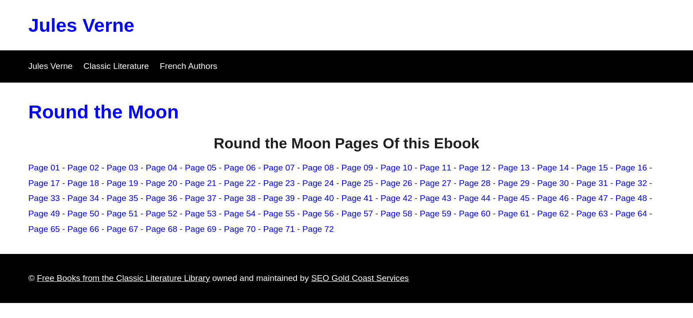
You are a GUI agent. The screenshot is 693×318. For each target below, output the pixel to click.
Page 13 (514, 167)
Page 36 (162, 198)
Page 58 (396, 213)
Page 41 (357, 198)
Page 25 (357, 183)
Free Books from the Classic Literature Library (123, 278)
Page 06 (240, 167)
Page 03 (122, 167)
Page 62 (553, 213)
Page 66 (83, 229)
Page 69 (201, 229)
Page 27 (436, 183)
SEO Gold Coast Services (360, 278)
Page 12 (475, 167)
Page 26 (396, 183)
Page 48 (631, 198)
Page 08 (318, 167)
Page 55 (279, 213)
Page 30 (553, 183)
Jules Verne (81, 25)
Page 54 (240, 213)
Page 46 (553, 198)
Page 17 (44, 183)
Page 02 (83, 167)
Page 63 (592, 213)
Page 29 (514, 183)
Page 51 (122, 213)
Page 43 (436, 198)
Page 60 (475, 213)
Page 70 (240, 229)
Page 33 (44, 198)
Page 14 (553, 167)
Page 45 (514, 198)
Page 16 (631, 167)
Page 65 (44, 229)
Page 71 (279, 229)
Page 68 (162, 229)
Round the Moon (103, 111)
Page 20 (162, 183)
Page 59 (436, 213)
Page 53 (201, 213)
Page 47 (592, 198)
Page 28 (475, 183)
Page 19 (122, 183)
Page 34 (83, 198)
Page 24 (318, 183)
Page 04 (162, 167)
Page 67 (122, 229)
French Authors (188, 66)
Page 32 (631, 183)
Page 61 (514, 213)
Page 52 (162, 213)
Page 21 (201, 183)
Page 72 (318, 229)
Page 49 (44, 213)
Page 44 (475, 198)
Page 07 (279, 167)
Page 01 (44, 167)
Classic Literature (116, 66)
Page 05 (201, 167)
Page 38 (240, 198)
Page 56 (318, 213)
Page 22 (240, 183)
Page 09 (357, 167)
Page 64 (631, 213)
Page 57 (357, 213)
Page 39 (279, 198)
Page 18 (83, 183)
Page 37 (201, 198)
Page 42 (396, 198)
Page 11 (436, 167)
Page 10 (396, 167)
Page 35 (122, 198)
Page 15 (592, 167)
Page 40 (318, 198)
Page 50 (83, 213)
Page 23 (279, 183)
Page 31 (592, 183)
